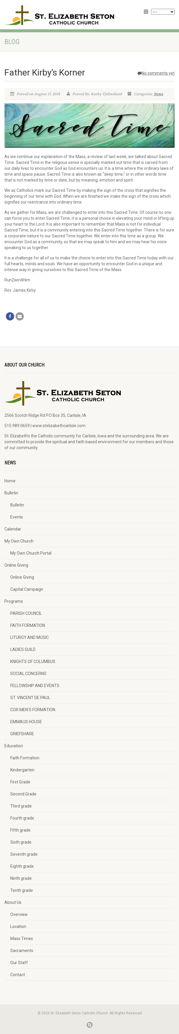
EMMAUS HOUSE (26, 721)
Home (10, 481)
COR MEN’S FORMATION (32, 709)
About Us (12, 902)
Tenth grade (21, 890)
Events (16, 517)
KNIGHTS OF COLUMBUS (32, 661)
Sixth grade (20, 842)
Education (13, 745)
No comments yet (156, 73)
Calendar (12, 529)
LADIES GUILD (23, 649)
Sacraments (21, 950)
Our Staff (19, 962)
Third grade (21, 806)
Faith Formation (24, 758)
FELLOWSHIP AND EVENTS (34, 685)
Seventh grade (24, 854)
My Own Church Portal (30, 553)
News (158, 94)
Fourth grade (22, 818)
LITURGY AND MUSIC (29, 637)
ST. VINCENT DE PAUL (30, 697)
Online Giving (16, 565)
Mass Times (21, 938)
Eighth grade (22, 866)
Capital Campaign (26, 589)
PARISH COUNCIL (26, 613)
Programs (13, 601)
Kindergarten (22, 770)
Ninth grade (21, 878)
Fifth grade (20, 830)
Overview (19, 914)
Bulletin (11, 493)
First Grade (20, 782)
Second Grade (23, 794)
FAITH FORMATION (27, 625)
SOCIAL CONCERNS (28, 673)
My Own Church (19, 541)
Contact (17, 974)
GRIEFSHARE (22, 733)
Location (18, 926)
